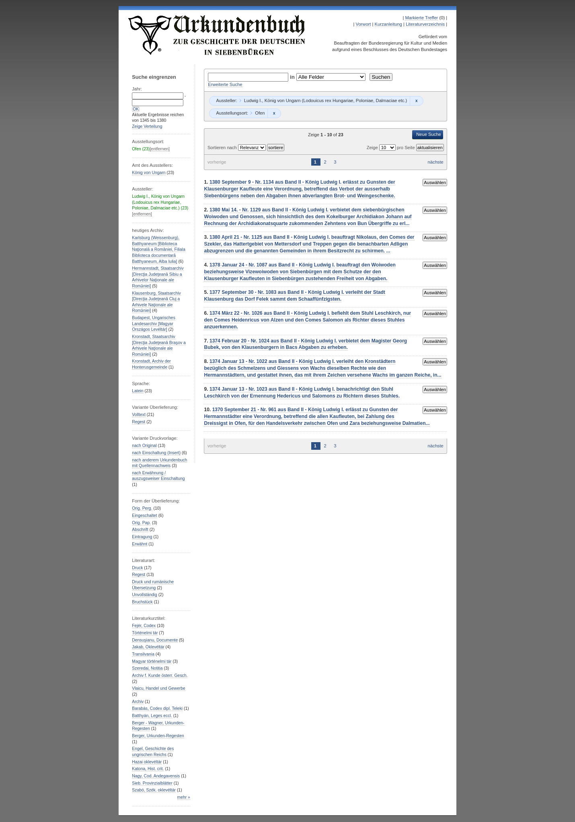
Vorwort (363, 24)
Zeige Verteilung (147, 126)
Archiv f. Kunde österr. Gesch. (159, 675)
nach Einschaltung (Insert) (156, 453)
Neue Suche (428, 134)
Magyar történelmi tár (151, 661)
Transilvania (143, 654)
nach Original (144, 445)
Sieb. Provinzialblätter (152, 783)
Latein (137, 391)
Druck (137, 568)
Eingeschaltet (144, 515)
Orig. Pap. (141, 523)
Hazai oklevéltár (147, 762)
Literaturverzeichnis (425, 24)
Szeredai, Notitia (147, 668)
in (293, 77)
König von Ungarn (148, 172)
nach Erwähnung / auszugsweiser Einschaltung (158, 476)
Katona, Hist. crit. (148, 769)
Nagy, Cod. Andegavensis (156, 776)
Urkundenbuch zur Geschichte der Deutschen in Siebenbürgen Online (217, 35)
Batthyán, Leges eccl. (152, 715)
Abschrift (140, 529)
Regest (138, 422)
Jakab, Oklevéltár (148, 647)
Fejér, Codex (144, 625)
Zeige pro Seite (391, 147)
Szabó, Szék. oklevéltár (154, 790)
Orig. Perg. (142, 508)
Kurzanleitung (388, 24)
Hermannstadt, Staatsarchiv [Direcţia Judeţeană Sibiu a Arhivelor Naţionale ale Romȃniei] (157, 277)
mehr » (183, 797)
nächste (436, 162)
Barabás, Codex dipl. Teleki (157, 708)
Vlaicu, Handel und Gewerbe (158, 688)
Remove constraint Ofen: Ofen (274, 113)
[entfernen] (160, 149)
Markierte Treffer (421, 17)
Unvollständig (144, 594)
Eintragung (142, 537)
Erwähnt (139, 544)
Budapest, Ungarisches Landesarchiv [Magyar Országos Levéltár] (153, 324)
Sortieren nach (222, 147)
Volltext (139, 414)
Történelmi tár (145, 633)
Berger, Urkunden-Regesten (158, 736)
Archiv (138, 701)
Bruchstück (142, 602)
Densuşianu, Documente (155, 640)
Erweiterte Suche (225, 84)
